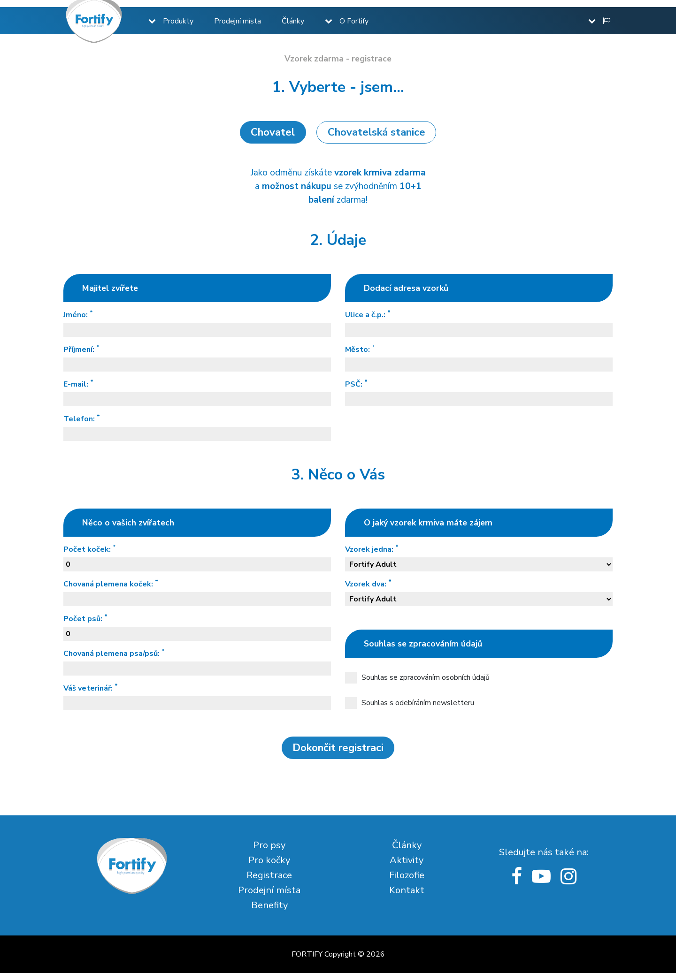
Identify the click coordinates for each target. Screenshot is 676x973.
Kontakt (406, 890)
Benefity (269, 905)
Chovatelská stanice (376, 132)
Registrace (269, 875)
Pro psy (269, 845)
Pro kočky (269, 860)
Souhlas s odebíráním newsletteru (409, 702)
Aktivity (406, 860)
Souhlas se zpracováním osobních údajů (417, 677)
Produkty (178, 21)
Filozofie (406, 875)
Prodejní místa (237, 21)
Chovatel (273, 132)
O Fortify (354, 21)
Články (293, 21)
